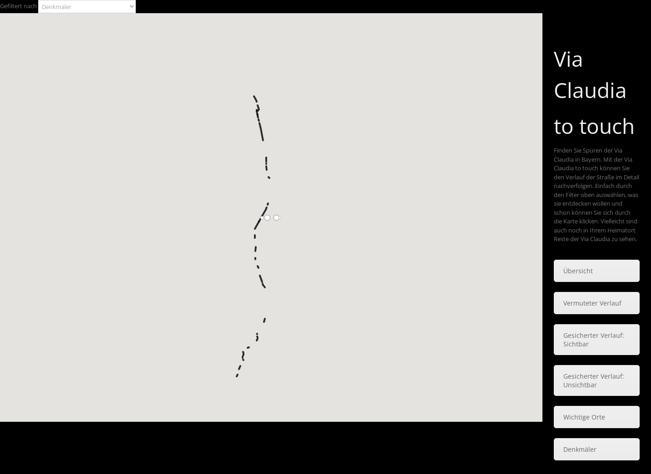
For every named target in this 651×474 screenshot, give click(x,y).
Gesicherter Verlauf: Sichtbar (593, 339)
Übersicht (578, 271)
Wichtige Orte (584, 417)
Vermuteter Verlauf (592, 303)
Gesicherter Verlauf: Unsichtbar (593, 380)
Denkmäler (579, 449)
